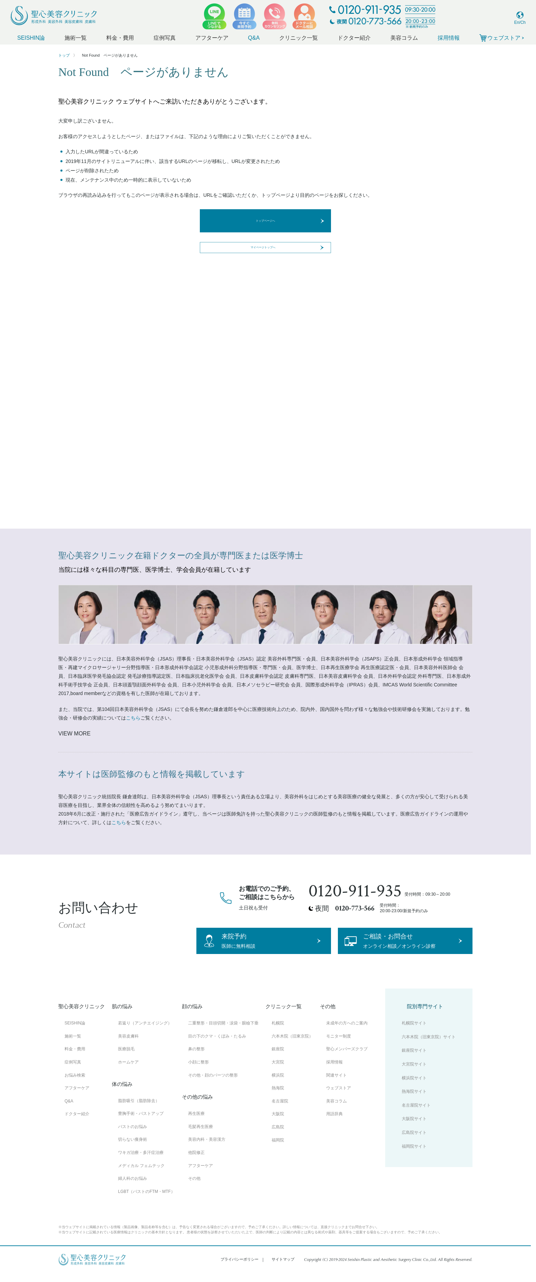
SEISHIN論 (31, 38)
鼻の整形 (196, 1058)
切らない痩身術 (132, 1148)
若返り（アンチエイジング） (145, 1032)
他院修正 (196, 1161)
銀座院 (278, 1058)
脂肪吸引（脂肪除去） (138, 1109)
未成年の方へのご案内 (347, 1032)
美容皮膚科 (128, 1045)
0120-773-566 (354, 908)
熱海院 (278, 1097)
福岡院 (278, 1149)
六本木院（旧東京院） (292, 1045)
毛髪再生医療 (200, 1135)
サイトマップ (283, 1268)
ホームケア (128, 1071)
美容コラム (404, 38)
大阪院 (278, 1123)
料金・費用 (120, 38)
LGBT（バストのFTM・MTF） (146, 1200)
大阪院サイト (414, 1128)
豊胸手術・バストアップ (141, 1122)
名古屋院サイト (416, 1114)
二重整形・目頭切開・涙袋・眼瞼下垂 (223, 1032)
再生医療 (196, 1122)
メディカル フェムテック (141, 1174)
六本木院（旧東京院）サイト (429, 1045)
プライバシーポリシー (240, 1268)
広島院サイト (414, 1141)
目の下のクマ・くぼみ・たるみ (217, 1045)
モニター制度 (338, 1045)
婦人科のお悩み (132, 1187)
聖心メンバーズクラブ (347, 1058)
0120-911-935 (355, 891)
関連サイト (336, 1084)
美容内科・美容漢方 (206, 1148)
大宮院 (278, 1071)
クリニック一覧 (298, 38)
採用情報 (449, 38)
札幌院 (278, 1032)
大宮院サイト (414, 1073)
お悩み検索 (75, 1084)
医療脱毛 (126, 1058)
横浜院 (278, 1084)
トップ (64, 55)
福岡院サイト (414, 1155)
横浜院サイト (414, 1087)
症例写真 (165, 38)
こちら (133, 718)
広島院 (278, 1136)
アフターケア (211, 38)
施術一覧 (76, 38)
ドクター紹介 (354, 38)
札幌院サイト (414, 1032)
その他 (194, 1187)
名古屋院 (280, 1110)
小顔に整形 (198, 1071)
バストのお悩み (132, 1135)
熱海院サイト (414, 1100)
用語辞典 (334, 1123)
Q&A (254, 38)
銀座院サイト (414, 1059)
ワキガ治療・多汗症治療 (141, 1161)
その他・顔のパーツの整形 (213, 1084)
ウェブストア (338, 1097)
